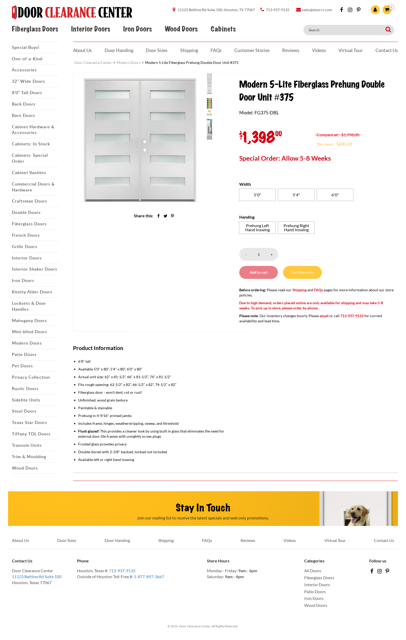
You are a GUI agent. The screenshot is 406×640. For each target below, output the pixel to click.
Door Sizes (157, 50)
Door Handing (119, 50)
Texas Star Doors (29, 422)
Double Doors (26, 212)
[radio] (257, 195)
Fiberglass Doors (35, 29)
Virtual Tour (350, 50)
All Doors (312, 570)
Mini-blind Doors (29, 331)
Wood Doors (181, 29)
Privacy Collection (31, 377)
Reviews (290, 50)
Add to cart (259, 272)
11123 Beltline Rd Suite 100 (36, 576)
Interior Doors (90, 29)
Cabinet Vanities (29, 172)
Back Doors (23, 104)
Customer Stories (252, 50)
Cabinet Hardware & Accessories (33, 130)
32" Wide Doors (28, 81)
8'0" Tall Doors (27, 92)
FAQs (216, 50)
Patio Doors (24, 354)
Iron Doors (137, 29)
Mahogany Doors (29, 320)
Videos (319, 50)
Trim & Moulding (29, 456)
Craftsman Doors (29, 201)
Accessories (24, 70)
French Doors (26, 235)
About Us (82, 50)
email (324, 316)
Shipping (189, 50)
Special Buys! (25, 47)
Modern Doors (27, 343)
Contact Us (386, 50)
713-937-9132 (122, 570)
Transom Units (27, 445)
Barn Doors (23, 115)
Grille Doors (24, 246)
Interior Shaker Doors (34, 269)
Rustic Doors (25, 388)
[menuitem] (217, 83)
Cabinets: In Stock (31, 144)
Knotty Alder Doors (32, 292)
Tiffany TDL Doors (31, 434)
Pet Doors (22, 366)
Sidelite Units (26, 400)
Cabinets (223, 29)
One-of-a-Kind (27, 59)
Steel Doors (24, 411)
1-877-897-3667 (149, 576)
